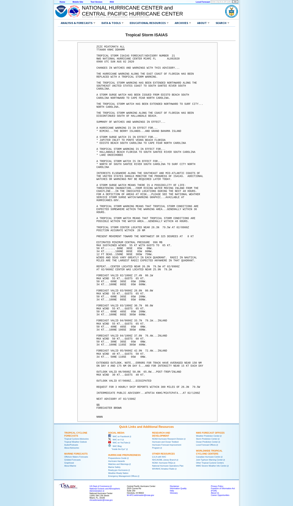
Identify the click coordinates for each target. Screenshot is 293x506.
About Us (215, 493)
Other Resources (163, 454)
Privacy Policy (217, 486)
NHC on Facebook (118, 436)
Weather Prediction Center (207, 436)
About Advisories (71, 448)
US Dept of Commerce (100, 486)
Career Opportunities (220, 495)
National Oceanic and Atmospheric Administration (115, 17)
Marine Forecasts (76, 454)
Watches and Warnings (118, 464)
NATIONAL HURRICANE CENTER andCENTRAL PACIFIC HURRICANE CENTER (132, 11)
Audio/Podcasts (71, 445)
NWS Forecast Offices (210, 433)
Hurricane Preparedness (124, 455)
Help (172, 491)
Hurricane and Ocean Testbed (165, 442)
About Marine (70, 466)
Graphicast (69, 463)
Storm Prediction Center (206, 439)
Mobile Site (78, 2)
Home (62, 2)
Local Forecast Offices (206, 445)
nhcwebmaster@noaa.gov (101, 500)
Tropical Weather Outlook (75, 442)
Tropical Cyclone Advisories (76, 439)
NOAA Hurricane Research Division (167, 439)
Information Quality (178, 488)
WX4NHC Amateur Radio (163, 469)
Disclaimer (174, 486)
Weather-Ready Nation (118, 473)
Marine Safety (114, 467)
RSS (112, 2)
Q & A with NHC (159, 457)
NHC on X (115, 439)
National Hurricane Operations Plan (167, 466)
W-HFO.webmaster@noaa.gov (140, 495)
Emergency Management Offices (122, 476)
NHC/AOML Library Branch (164, 460)
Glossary (174, 493)
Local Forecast (203, 2)
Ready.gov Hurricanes (118, 470)
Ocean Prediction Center (207, 442)
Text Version (96, 2)
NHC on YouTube (118, 442)
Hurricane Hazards (116, 461)
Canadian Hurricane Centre (208, 457)
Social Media (116, 433)
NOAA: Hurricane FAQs (162, 463)
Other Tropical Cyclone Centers (210, 463)
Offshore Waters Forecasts (76, 457)
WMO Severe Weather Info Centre (211, 466)
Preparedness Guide (117, 458)
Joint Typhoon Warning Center (209, 460)
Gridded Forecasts (72, 460)
